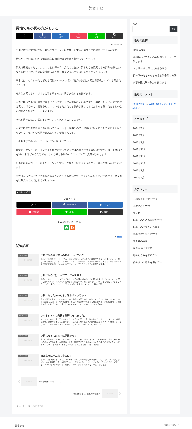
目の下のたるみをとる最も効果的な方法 (154, 75)
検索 (135, 23)
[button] (114, 36)
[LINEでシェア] (96, 36)
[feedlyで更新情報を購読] (66, 227)
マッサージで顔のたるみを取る (150, 68)
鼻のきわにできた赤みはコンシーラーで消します (154, 59)
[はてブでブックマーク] (60, 36)
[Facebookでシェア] (42, 36)
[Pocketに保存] (78, 36)
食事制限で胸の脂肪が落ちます (150, 82)
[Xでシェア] (24, 36)
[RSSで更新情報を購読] (72, 227)
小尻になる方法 (23, 192)
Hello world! (139, 50)
